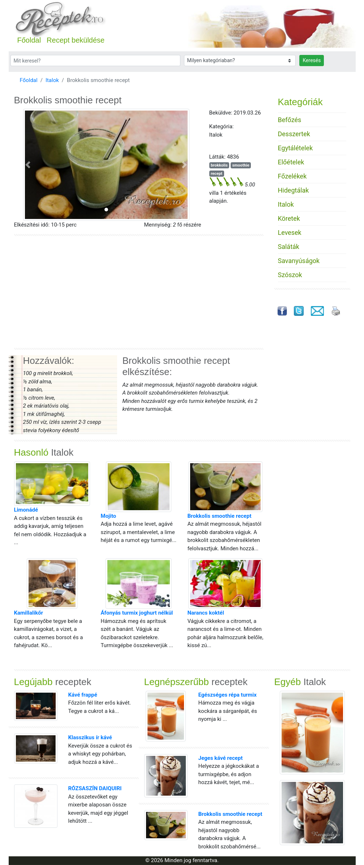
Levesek (289, 232)
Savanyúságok (299, 260)
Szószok (290, 275)
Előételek (291, 162)
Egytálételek (295, 148)
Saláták (288, 246)
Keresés (312, 60)
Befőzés (289, 120)
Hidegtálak (293, 190)
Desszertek (294, 134)
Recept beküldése (75, 40)
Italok (52, 80)
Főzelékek (292, 176)
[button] (28, 165)
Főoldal (29, 40)
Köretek (289, 218)
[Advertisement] (139, 292)
